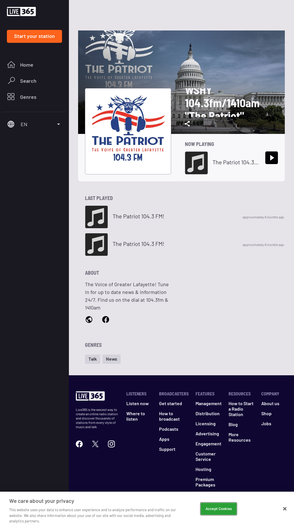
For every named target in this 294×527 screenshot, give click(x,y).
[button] (92, 359)
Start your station (34, 36)
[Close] (284, 514)
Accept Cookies (219, 514)
